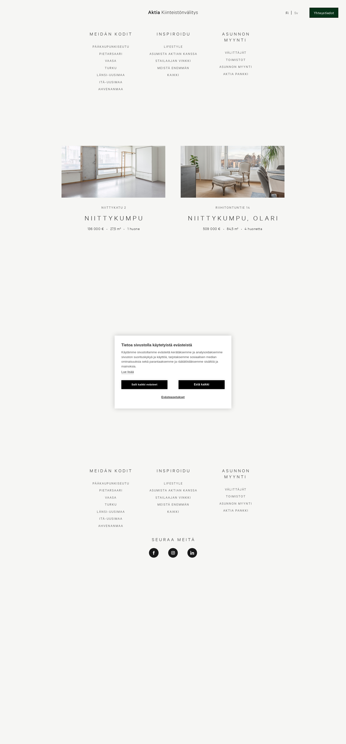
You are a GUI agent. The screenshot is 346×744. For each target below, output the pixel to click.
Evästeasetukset (173, 397)
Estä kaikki (201, 384)
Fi (287, 12)
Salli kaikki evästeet (144, 384)
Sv (296, 12)
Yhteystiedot (324, 12)
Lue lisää (127, 372)
